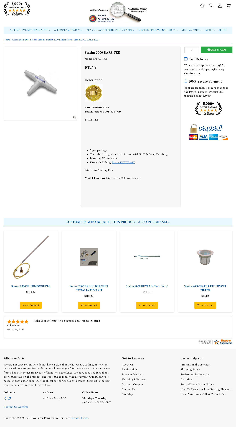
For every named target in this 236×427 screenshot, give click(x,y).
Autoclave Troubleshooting (110, 30)
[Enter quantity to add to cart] (191, 50)
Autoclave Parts (68, 30)
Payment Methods (133, 374)
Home (7, 40)
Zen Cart (64, 418)
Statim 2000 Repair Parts (59, 40)
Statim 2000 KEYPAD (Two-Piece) (147, 286)
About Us (127, 364)
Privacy (75, 418)
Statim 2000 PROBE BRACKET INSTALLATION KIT (89, 288)
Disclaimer (187, 379)
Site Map (127, 394)
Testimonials (129, 369)
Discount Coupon (132, 384)
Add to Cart (216, 50)
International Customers (195, 364)
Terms (84, 418)
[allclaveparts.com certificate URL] (215, 344)
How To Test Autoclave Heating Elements (206, 389)
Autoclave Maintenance (30, 30)
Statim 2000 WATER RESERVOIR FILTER (205, 288)
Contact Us (128, 389)
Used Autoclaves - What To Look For (203, 394)
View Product (30, 305)
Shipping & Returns (134, 379)
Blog (223, 30)
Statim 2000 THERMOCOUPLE (30, 286)
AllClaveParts (34, 418)
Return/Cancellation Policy (197, 384)
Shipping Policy (190, 369)
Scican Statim (37, 40)
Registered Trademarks (195, 374)
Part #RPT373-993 (123, 162)
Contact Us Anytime (16, 407)
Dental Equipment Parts (158, 30)
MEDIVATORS (191, 30)
